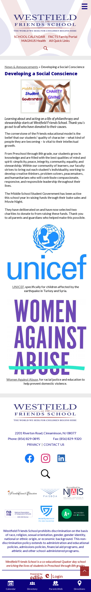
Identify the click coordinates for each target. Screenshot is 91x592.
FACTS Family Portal (62, 36)
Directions (79, 585)
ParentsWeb (55, 585)
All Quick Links (59, 40)
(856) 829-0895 (29, 438)
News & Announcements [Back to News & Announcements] (21, 67)
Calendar (11, 585)
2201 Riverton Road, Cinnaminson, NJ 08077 (45, 433)
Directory (32, 585)
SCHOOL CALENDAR (29, 36)
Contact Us (54, 444)
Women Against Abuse (22, 379)
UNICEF (18, 287)
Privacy (33, 444)
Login (53, 576)
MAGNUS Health (33, 40)
